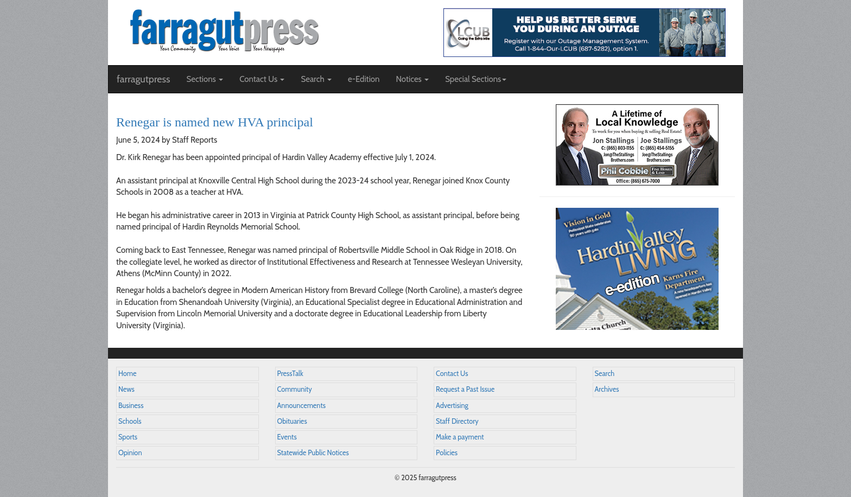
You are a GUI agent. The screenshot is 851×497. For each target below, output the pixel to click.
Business (130, 406)
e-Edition (364, 79)
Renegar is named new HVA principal (214, 122)
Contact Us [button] (261, 79)
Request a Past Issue (465, 389)
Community (294, 389)
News (126, 389)
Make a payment (460, 437)
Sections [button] (204, 79)
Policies (447, 453)
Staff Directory (457, 421)
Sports (127, 437)
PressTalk (290, 373)
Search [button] (316, 79)
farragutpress (143, 79)
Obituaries (292, 421)
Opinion (130, 453)
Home (127, 373)
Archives (607, 389)
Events (287, 437)
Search (605, 373)
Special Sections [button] (475, 79)
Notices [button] (412, 79)
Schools (129, 421)
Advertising (452, 406)
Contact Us (452, 373)
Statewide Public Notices (313, 453)
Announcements (301, 406)
